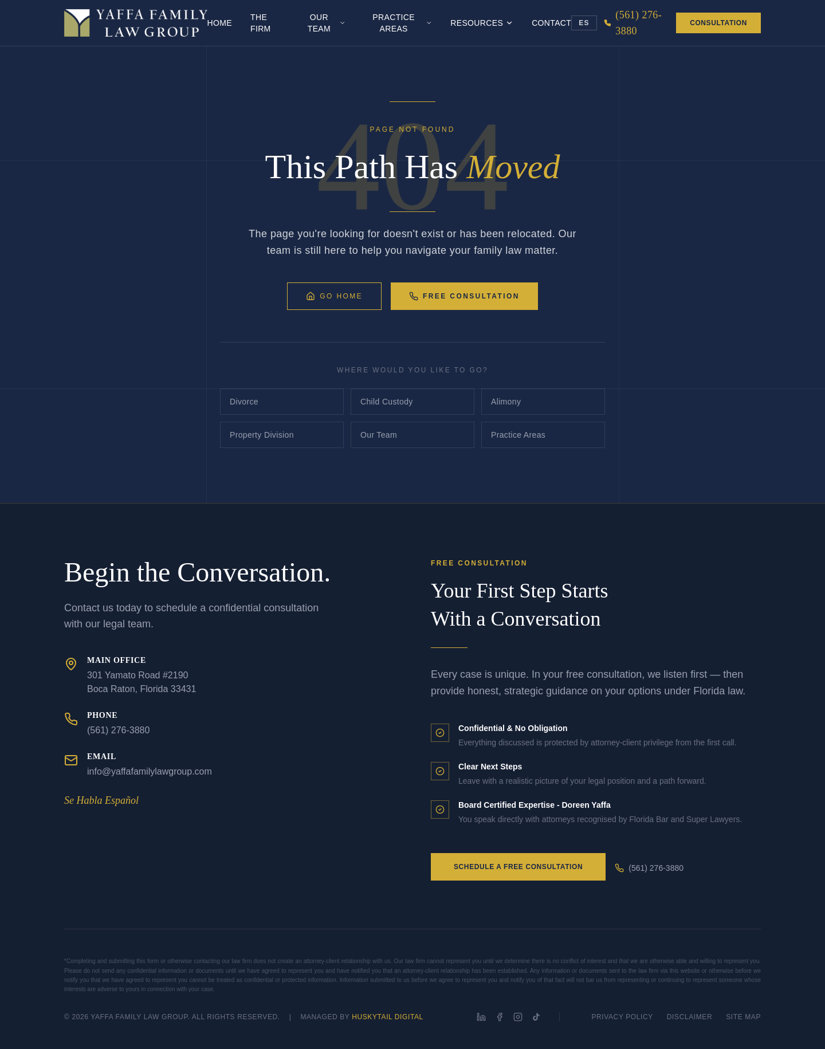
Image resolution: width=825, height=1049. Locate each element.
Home (219, 22)
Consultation (718, 23)
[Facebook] (499, 1017)
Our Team (327, 23)
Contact (551, 22)
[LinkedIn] (481, 1017)
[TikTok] (536, 1017)
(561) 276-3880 (649, 868)
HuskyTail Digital (387, 1017)
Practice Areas (402, 23)
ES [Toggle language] (584, 23)
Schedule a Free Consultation (518, 867)
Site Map (743, 1017)
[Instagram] (517, 1017)
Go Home (334, 296)
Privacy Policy (622, 1017)
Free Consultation (464, 296)
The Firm (260, 23)
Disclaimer (689, 1017)
